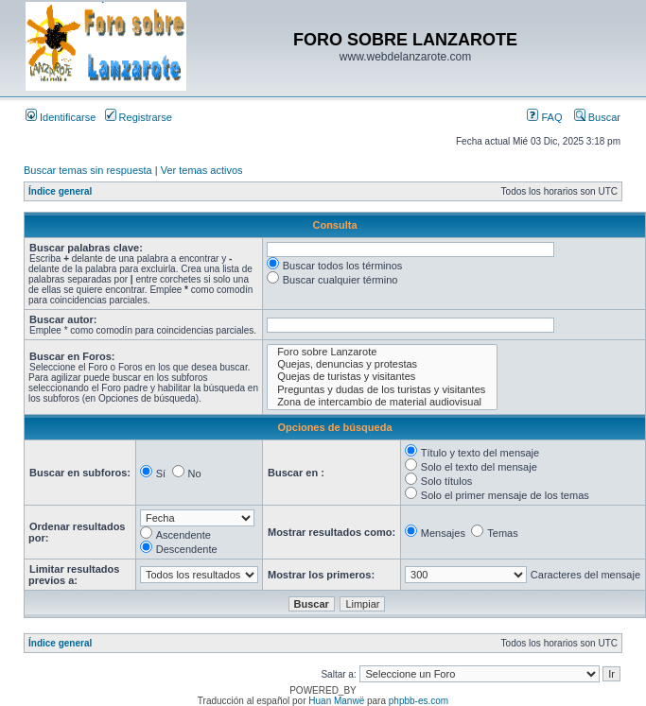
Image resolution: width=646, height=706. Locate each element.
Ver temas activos (202, 170)
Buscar (597, 117)
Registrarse (138, 117)
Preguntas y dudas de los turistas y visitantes (382, 390)
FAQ (544, 117)
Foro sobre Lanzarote (382, 352)
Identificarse (61, 117)
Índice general (60, 191)
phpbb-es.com (418, 701)
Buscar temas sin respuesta (88, 170)
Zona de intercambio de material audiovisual (382, 402)
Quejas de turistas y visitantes (382, 376)
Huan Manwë (336, 701)
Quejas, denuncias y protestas (382, 364)
